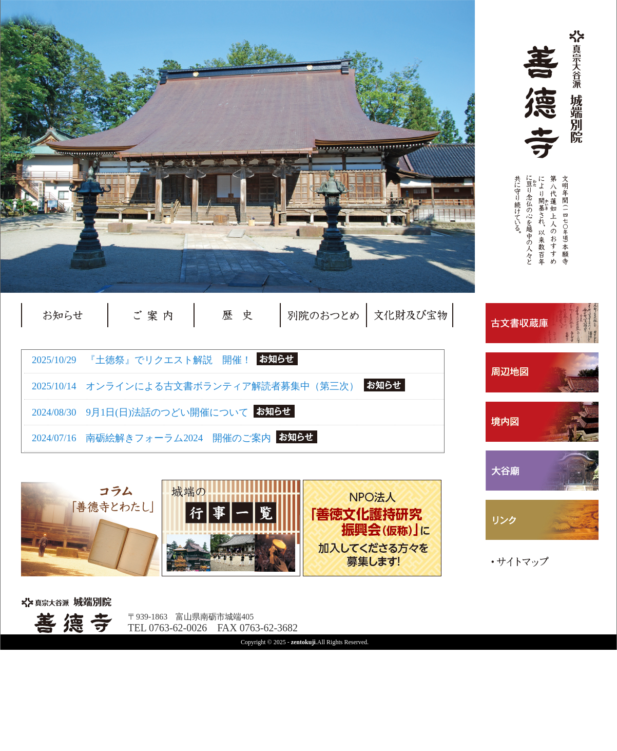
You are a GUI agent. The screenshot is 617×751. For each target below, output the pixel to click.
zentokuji (303, 642)
